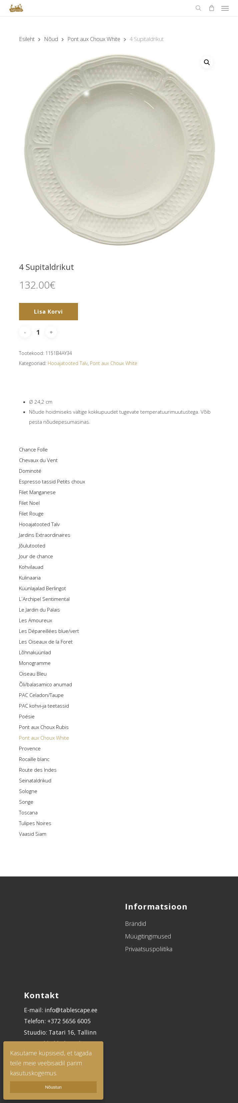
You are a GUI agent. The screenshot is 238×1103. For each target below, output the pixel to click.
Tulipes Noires (35, 823)
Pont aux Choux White (44, 737)
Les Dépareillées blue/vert (49, 631)
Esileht (27, 39)
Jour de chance (36, 556)
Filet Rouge (31, 513)
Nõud (51, 39)
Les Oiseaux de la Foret (46, 641)
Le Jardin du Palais (39, 609)
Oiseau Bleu (33, 673)
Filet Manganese (37, 492)
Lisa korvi (48, 311)
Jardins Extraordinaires (44, 534)
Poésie (27, 716)
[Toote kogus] (38, 332)
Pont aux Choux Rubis (44, 727)
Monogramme (35, 663)
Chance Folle (33, 449)
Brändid (135, 924)
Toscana (28, 812)
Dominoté (30, 470)
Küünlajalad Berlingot (42, 588)
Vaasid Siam (32, 833)
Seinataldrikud (35, 780)
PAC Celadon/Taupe (41, 695)
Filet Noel (29, 502)
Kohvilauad (31, 567)
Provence (30, 748)
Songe (26, 801)
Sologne (28, 791)
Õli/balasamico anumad (45, 684)
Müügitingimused (148, 936)
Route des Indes (38, 769)
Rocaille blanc (34, 759)
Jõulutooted (32, 545)
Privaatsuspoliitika (148, 949)
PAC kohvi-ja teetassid (44, 705)
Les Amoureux (35, 620)
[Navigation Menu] (225, 8)
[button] (207, 62)
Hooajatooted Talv (39, 524)
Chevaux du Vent (38, 460)
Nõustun (53, 1087)
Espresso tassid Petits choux (52, 481)
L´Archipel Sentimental (44, 599)
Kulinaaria (30, 577)
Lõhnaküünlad (35, 652)
